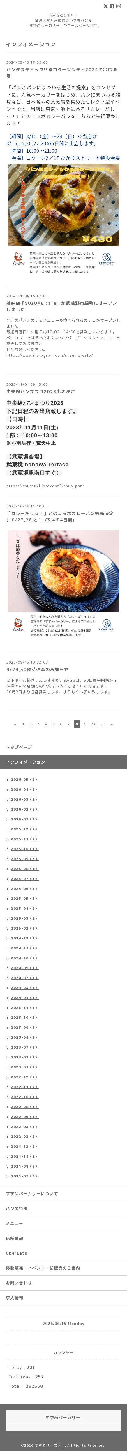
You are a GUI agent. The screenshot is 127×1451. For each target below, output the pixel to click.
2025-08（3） (25, 868)
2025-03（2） (25, 918)
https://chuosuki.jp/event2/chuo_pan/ (45, 486)
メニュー (14, 1223)
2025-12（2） (25, 829)
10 (94, 724)
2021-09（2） (25, 1166)
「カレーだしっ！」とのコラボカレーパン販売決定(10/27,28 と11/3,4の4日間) (60, 516)
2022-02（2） (25, 1136)
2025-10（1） (25, 848)
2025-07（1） (25, 878)
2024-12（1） (25, 938)
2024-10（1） (25, 957)
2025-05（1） (25, 898)
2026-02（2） (25, 809)
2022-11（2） (25, 1086)
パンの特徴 (17, 1208)
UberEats (16, 1253)
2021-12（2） (25, 1146)
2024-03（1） (25, 987)
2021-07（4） (25, 1176)
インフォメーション (25, 762)
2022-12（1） (25, 1076)
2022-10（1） (25, 1096)
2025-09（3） (25, 858)
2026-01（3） (25, 819)
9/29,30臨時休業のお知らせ (37, 669)
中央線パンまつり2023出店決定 (40, 391)
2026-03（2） (25, 799)
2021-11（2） (25, 1156)
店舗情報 (14, 1238)
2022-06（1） (25, 1116)
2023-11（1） (25, 1007)
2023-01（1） (25, 1067)
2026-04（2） (25, 789)
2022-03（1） (25, 1126)
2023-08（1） (25, 1037)
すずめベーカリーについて (32, 1193)
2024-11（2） (25, 948)
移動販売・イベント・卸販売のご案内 (43, 1268)
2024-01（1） (25, 997)
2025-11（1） (25, 838)
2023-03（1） (25, 1057)
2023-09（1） (25, 1027)
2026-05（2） (25, 779)
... (103, 724)
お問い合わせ (19, 1283)
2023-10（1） (25, 1017)
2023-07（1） (25, 1047)
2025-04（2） (25, 908)
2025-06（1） (25, 888)
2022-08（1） (25, 1106)
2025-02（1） (25, 928)
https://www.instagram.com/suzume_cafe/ (49, 355)
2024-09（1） (25, 967)
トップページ (19, 747)
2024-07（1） (25, 977)
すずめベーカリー (50, 1445)
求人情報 (14, 1298)
